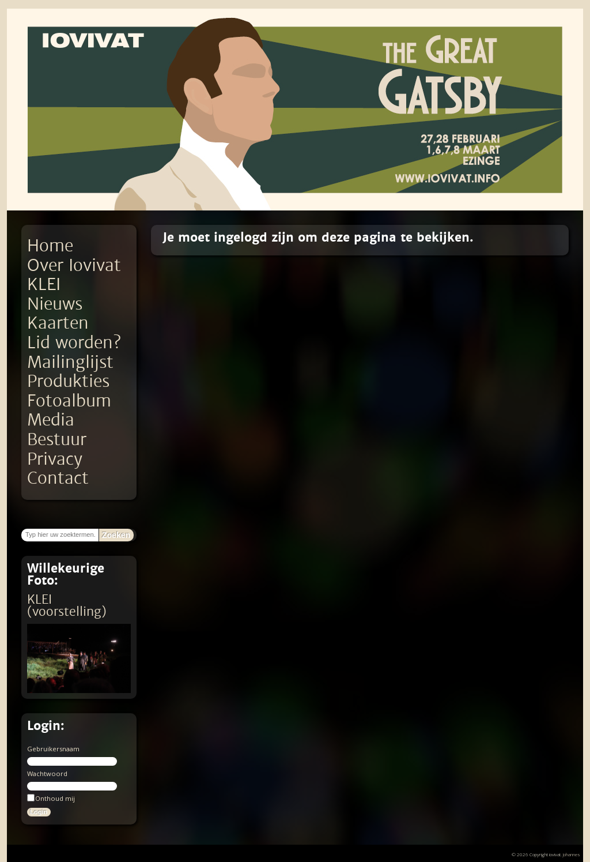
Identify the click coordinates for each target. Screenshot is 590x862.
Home (50, 246)
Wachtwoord (47, 773)
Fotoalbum (69, 401)
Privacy (54, 459)
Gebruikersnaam (53, 748)
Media (50, 420)
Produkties (68, 381)
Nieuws (54, 304)
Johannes (571, 854)
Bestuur (56, 440)
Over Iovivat (74, 265)
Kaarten (58, 323)
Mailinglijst (70, 362)
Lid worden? (74, 343)
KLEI (43, 284)
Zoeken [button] (116, 535)
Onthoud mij (51, 798)
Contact (58, 478)
